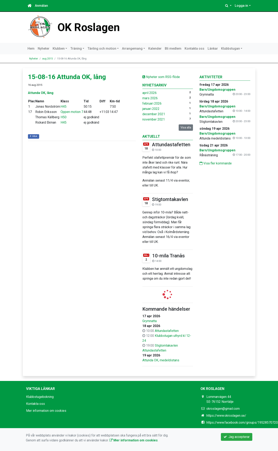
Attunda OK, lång (40, 93)
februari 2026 (152, 103)
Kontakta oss (194, 48)
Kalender (155, 48)
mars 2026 (150, 98)
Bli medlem (173, 48)
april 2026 (149, 93)
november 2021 (153, 119)
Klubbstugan (230, 48)
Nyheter (43, 48)
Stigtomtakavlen (170, 199)
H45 (63, 106)
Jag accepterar (237, 437)
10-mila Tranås (168, 256)
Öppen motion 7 (72, 112)
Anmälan (41, 6)
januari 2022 (150, 109)
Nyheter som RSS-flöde (161, 77)
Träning (76, 48)
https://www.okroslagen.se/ (226, 416)
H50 (63, 117)
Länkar (213, 48)
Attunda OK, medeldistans (160, 360)
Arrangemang (132, 48)
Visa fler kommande (215, 163)
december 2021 (153, 114)
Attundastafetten (171, 144)
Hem (31, 48)
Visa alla (186, 127)
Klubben (59, 48)
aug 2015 (47, 58)
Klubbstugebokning (40, 397)
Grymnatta (149, 321)
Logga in (241, 6)
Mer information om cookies (46, 411)
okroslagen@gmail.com (223, 409)
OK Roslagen (89, 27)
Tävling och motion (101, 48)
